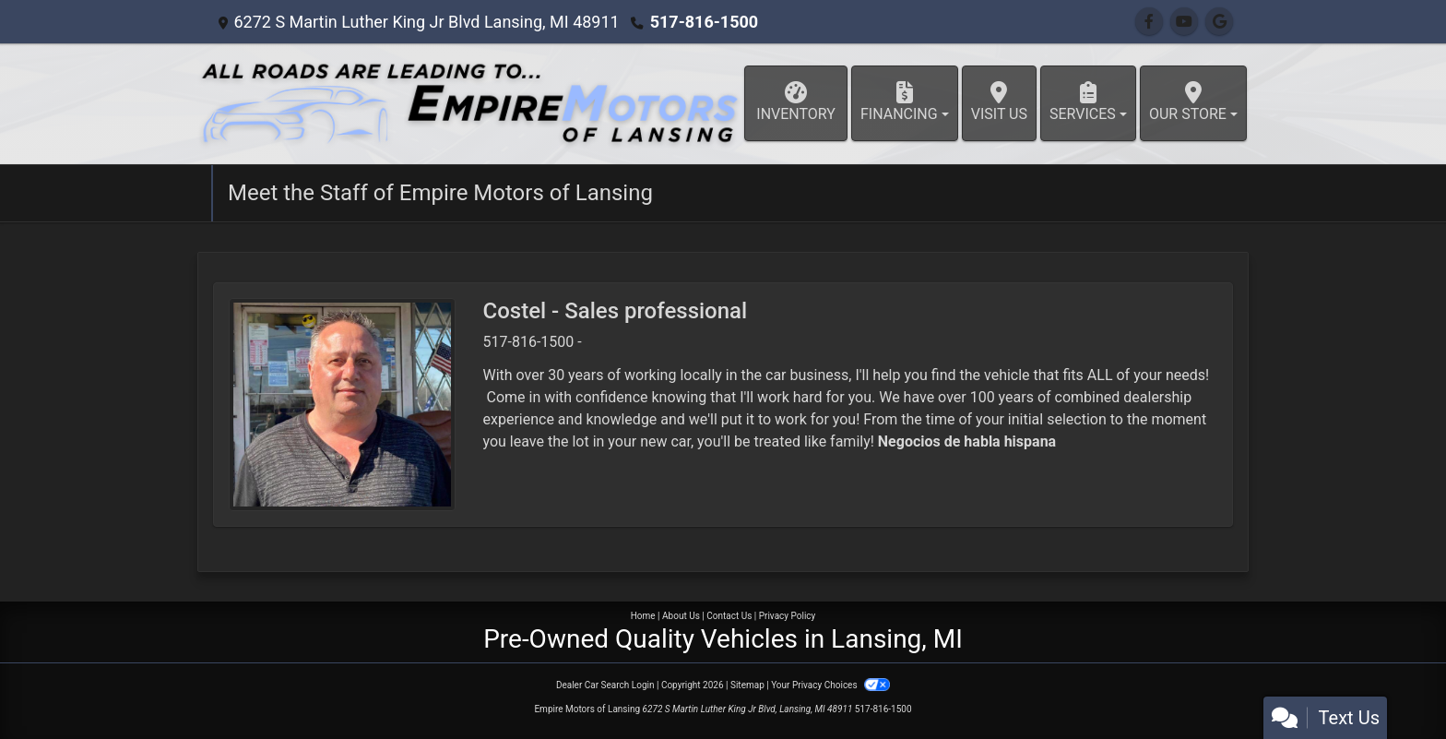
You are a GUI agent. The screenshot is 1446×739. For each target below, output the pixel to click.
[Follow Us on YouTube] (1184, 21)
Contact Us (729, 616)
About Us (681, 616)
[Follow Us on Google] (1219, 21)
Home (643, 616)
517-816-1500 (704, 21)
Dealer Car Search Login (605, 685)
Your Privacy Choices (830, 685)
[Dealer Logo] (469, 103)
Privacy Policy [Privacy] (787, 616)
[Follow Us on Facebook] (1149, 21)
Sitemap (747, 685)
